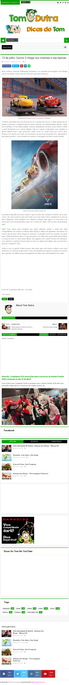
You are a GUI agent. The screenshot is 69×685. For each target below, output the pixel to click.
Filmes (11, 299)
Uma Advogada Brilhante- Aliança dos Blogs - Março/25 (36, 446)
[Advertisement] (18, 498)
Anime (18, 608)
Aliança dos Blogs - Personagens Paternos (30, 473)
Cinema (29, 608)
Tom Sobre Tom (32, 612)
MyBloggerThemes (38, 682)
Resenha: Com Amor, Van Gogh (25, 455)
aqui (45, 219)
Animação (6, 608)
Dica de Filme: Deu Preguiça (24, 464)
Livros (52, 608)
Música (5, 612)
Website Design (14, 682)
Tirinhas (17, 612)
